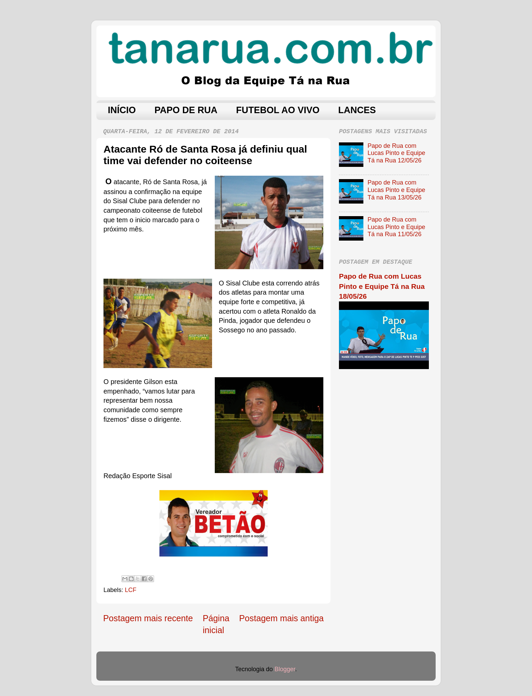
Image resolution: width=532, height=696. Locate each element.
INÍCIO (122, 110)
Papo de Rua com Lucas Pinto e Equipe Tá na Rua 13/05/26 (396, 190)
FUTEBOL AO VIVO (278, 110)
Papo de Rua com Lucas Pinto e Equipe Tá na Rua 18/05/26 (382, 286)
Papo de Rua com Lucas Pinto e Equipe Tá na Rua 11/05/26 (396, 227)
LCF (130, 590)
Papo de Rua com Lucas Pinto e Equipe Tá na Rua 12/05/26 (396, 153)
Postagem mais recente (148, 618)
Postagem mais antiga (281, 618)
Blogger (284, 669)
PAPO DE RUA (185, 110)
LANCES (357, 110)
